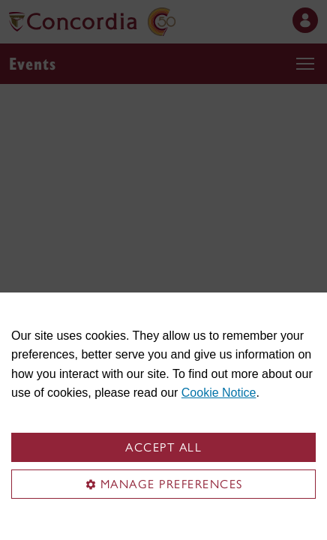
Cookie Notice (219, 392)
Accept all (163, 447)
